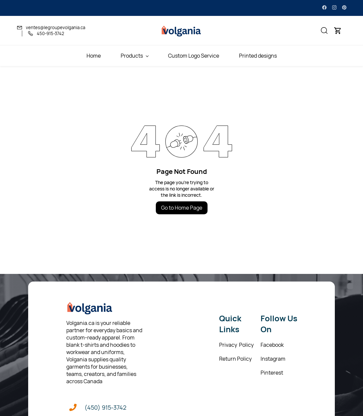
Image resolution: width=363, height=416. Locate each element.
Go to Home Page (181, 207)
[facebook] (324, 8)
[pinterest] (344, 8)
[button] (324, 30)
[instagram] (334, 8)
